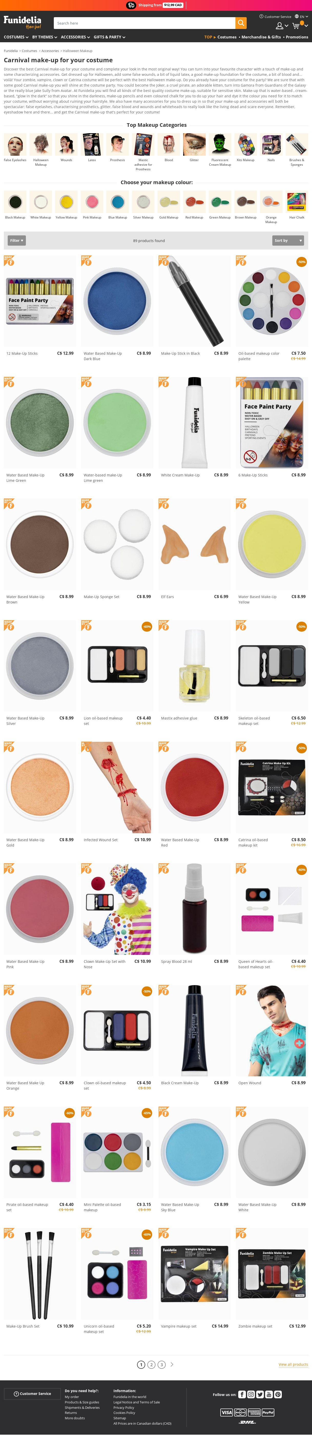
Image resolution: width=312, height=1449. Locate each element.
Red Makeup (194, 203)
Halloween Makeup (40, 147)
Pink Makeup (92, 203)
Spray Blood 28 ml (176, 947)
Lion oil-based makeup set (103, 706)
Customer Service (32, 1379)
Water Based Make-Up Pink (25, 950)
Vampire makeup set (178, 1311)
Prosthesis (117, 145)
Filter (14, 226)
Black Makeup (15, 203)
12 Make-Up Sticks (22, 339)
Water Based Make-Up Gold (25, 828)
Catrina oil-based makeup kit (253, 828)
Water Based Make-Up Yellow (257, 585)
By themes (42, 36)
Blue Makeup (117, 203)
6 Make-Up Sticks (253, 460)
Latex (92, 145)
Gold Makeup (168, 203)
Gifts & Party (107, 36)
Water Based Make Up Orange (25, 1071)
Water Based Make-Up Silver (25, 706)
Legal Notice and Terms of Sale (136, 1387)
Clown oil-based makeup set (105, 1071)
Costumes (14, 36)
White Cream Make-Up (180, 460)
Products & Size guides (82, 1387)
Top (208, 36)
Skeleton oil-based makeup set (254, 706)
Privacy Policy (123, 1393)
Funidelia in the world (129, 1382)
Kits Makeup (245, 145)
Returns (71, 1398)
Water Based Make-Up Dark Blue (103, 342)
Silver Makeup (143, 203)
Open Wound (249, 1068)
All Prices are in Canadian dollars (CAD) (142, 1409)
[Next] (172, 1350)
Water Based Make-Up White (257, 1193)
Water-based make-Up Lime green (103, 463)
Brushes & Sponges (296, 147)
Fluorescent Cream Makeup (220, 147)
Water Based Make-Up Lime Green (25, 463)
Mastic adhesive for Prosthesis (143, 150)
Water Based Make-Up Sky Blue (180, 1193)
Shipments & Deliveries (82, 1393)
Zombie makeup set (255, 1311)
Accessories (73, 36)
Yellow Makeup (66, 203)
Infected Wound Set (101, 825)
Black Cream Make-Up (180, 1068)
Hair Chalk (296, 203)
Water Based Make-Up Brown (25, 585)
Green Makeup (220, 203)
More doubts (75, 1403)
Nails (271, 145)
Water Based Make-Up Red (180, 828)
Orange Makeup (271, 205)
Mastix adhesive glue (179, 703)
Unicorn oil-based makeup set (99, 1314)
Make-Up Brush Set (22, 1311)
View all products (293, 1350)
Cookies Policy (124, 1398)
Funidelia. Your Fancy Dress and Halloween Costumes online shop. (22, 22)
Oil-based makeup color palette (258, 342)
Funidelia (11, 50)
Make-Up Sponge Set (101, 582)
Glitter (194, 145)
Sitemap (119, 1403)
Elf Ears (167, 582)
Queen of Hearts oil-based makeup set (255, 950)
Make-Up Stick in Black (180, 339)
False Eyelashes (15, 145)
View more (18, 97)
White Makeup (40, 203)
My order (72, 1382)
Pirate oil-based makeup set (27, 1193)
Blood (169, 145)
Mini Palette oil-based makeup (102, 1193)
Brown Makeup (245, 203)
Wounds (66, 145)
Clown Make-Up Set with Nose (105, 950)
